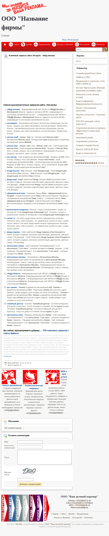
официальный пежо (16, 193)
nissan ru (11, 218)
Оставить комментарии (19, 435)
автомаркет (12, 123)
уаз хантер (12, 157)
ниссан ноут (12, 146)
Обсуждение (13, 421)
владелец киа (13, 171)
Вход (64, 40)
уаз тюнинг (12, 287)
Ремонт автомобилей (12, 385)
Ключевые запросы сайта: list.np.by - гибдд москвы (32, 55)
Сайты (16, 44)
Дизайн (29, 44)
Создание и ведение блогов (87, 145)
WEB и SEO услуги (64, 374)
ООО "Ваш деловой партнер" (58, 524)
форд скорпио (13, 232)
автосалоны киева (15, 246)
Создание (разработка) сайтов (88, 73)
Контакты (100, 44)
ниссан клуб (12, 137)
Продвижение (44, 44)
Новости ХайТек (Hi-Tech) (87, 149)
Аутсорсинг (85, 44)
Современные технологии (87, 141)
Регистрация (73, 40)
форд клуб (12, 179)
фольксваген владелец (17, 210)
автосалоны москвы (16, 257)
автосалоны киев (15, 315)
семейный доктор (15, 304)
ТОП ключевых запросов (55, 330)
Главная (5, 44)
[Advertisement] (37, 81)
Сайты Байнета (11, 333)
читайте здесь (8, 356)
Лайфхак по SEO (83, 77)
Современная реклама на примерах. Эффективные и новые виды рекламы (91, 131)
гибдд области (13, 273)
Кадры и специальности (86, 153)
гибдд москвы (13, 109)
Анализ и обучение (65, 44)
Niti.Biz (18, 524)
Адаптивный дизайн (84, 137)
